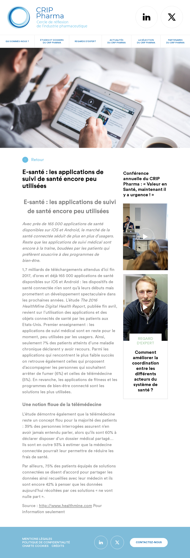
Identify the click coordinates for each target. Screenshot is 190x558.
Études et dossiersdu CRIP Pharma (52, 41)
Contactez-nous (149, 542)
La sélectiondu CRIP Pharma (146, 41)
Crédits (58, 545)
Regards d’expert (85, 41)
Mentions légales (37, 538)
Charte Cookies (35, 545)
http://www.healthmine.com (65, 506)
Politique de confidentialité (46, 542)
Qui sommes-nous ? (17, 41)
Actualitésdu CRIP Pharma (116, 41)
